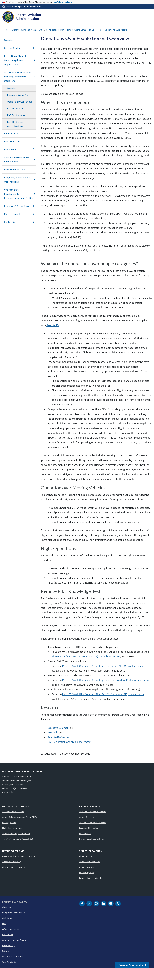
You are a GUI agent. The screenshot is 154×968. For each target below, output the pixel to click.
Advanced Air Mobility (11, 861)
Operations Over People (116, 29)
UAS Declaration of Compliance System (69, 742)
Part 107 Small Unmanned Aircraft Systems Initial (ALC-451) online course (103, 666)
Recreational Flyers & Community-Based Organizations (19, 60)
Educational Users (19, 141)
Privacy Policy (8, 945)
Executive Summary (58, 727)
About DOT (7, 907)
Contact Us (19, 221)
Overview (8, 40)
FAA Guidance (85, 833)
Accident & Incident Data (13, 811)
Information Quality (10, 929)
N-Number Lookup (87, 867)
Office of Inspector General (14, 940)
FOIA (4, 923)
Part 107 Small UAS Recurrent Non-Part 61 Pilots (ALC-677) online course (103, 694)
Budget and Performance (13, 912)
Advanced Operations (19, 169)
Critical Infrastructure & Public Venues (19, 159)
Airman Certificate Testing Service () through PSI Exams (86, 656)
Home (5, 29)
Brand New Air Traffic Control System (18, 856)
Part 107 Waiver (15, 108)
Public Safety (19, 133)
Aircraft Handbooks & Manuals (92, 811)
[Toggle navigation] (149, 18)
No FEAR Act (7, 934)
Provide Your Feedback (132, 965)
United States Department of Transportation (24, 6)
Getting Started (19, 48)
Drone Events (19, 149)
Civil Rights (7, 918)
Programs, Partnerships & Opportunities (19, 179)
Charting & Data (9, 822)
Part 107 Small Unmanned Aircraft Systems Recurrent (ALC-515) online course (105, 680)
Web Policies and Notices (13, 956)
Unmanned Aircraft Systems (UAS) (27, 29)
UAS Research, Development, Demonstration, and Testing (19, 194)
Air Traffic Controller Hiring (13, 867)
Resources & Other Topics (19, 205)
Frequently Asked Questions (92, 878)
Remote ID (52, 325)
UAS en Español (19, 213)
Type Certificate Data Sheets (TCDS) (18, 839)
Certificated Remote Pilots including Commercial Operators (73, 29)
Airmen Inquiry (85, 856)
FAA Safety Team (86, 872)
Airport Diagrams (86, 817)
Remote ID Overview (59, 737)
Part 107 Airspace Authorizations (16, 124)
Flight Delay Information (12, 828)
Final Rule (52, 732)
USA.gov (6, 951)
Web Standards (9, 962)
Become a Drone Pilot (18, 94)
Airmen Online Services (89, 861)
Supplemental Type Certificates (16, 833)
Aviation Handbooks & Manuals (92, 822)
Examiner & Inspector (88, 828)
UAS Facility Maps (16, 115)
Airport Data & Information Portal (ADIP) (19, 817)
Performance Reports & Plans (92, 839)
